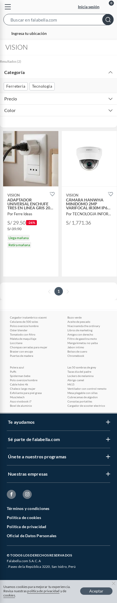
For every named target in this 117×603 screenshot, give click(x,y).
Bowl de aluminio (21, 405)
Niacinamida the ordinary (83, 326)
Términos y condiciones (28, 508)
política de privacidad (43, 591)
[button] (58, 21)
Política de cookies (24, 517)
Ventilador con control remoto (87, 388)
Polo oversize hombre (23, 380)
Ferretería (15, 86)
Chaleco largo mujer (22, 388)
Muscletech (17, 397)
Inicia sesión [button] (88, 6)
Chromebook (75, 355)
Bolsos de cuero (77, 351)
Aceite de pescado (78, 321)
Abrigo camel (75, 380)
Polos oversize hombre (24, 326)
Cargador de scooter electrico (86, 405)
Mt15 (71, 384)
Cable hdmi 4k (19, 384)
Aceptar (96, 591)
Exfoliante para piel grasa (26, 393)
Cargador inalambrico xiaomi (28, 317)
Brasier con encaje (21, 351)
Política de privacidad (26, 526)
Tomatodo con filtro (22, 334)
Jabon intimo (75, 347)
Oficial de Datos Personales (31, 535)
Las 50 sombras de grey (81, 367)
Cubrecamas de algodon (82, 397)
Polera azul (17, 367)
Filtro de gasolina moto (82, 338)
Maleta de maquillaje (23, 338)
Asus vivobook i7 (20, 401)
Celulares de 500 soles (24, 321)
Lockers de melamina (80, 376)
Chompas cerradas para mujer (28, 347)
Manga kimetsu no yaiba (82, 343)
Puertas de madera (21, 355)
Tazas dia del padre (79, 371)
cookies (9, 595)
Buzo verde (74, 317)
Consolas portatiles (79, 401)
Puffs (13, 371)
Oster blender (18, 330)
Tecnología (42, 86)
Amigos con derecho (80, 334)
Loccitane (16, 343)
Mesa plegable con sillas (82, 393)
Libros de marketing (79, 330)
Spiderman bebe (20, 376)
